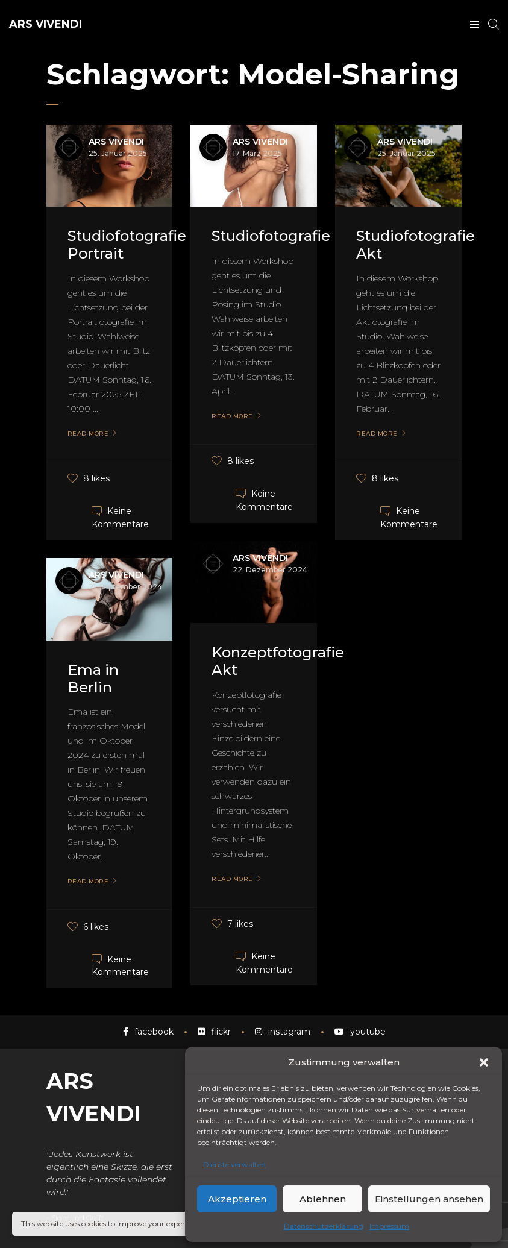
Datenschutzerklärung (323, 1226)
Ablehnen (322, 1199)
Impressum (389, 1226)
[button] (484, 1062)
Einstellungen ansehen (429, 1199)
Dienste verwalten (234, 1164)
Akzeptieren (237, 1199)
